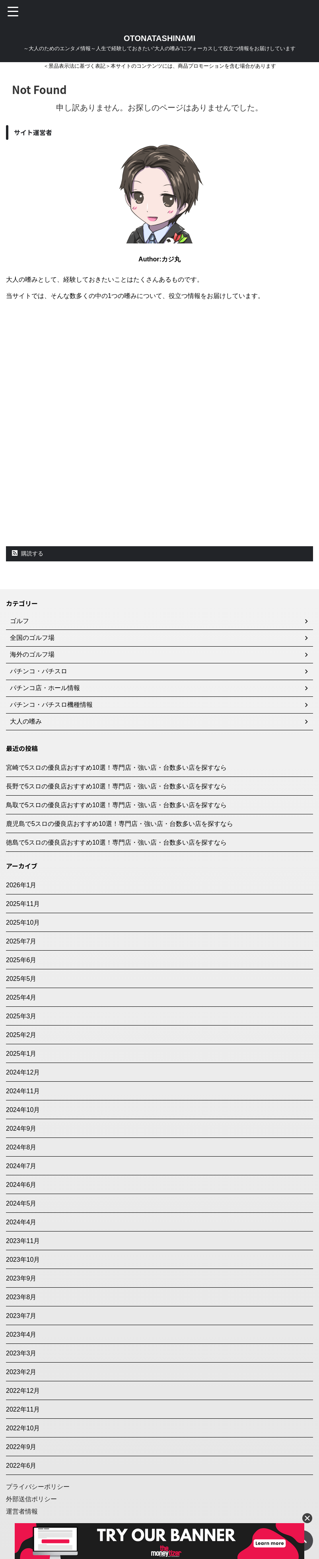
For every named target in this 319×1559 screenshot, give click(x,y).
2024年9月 (21, 1128)
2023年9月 (21, 1278)
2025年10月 (23, 922)
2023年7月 (21, 1315)
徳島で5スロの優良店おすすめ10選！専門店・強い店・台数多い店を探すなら (116, 842)
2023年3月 (21, 1353)
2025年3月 (21, 1016)
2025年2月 (21, 1034)
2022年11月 (23, 1409)
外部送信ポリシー (31, 1499)
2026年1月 (21, 885)
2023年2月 (21, 1372)
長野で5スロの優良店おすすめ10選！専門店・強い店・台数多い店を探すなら (116, 786)
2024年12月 (23, 1072)
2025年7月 (21, 941)
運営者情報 (22, 1511)
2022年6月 (21, 1465)
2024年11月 (23, 1091)
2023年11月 (23, 1240)
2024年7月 (21, 1166)
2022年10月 (23, 1428)
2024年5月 (21, 1203)
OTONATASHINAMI (159, 38)
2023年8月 (21, 1297)
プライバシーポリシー (38, 1486)
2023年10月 (23, 1259)
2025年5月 (21, 978)
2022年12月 (23, 1390)
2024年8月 (21, 1147)
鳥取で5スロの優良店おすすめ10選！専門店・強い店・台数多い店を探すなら (116, 805)
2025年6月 (21, 960)
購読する (27, 553)
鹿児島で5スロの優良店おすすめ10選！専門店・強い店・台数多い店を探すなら (119, 823)
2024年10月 (23, 1109)
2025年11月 (23, 903)
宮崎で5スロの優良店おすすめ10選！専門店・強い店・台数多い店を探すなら (116, 767)
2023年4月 (21, 1334)
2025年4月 (21, 997)
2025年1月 (21, 1053)
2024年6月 (21, 1184)
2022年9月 (21, 1446)
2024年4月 (21, 1222)
